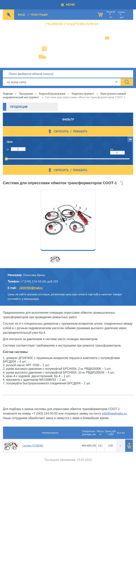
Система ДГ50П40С (32, 445)
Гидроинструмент (82, 93)
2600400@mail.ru (31, 288)
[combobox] (62, 82)
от (8, 149)
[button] (68, 4)
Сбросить (61, 131)
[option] (68, 220)
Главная (8, 93)
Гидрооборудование (52, 93)
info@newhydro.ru (122, 37)
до (111, 149)
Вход (21, 14)
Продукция (26, 93)
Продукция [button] (18, 107)
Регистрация (39, 14)
